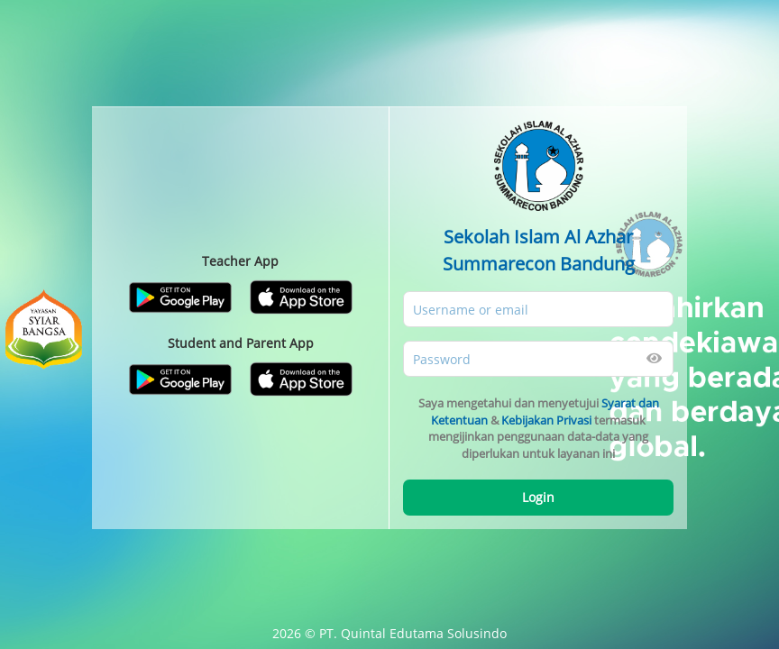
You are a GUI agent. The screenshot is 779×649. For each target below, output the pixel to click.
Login (538, 497)
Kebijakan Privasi (546, 420)
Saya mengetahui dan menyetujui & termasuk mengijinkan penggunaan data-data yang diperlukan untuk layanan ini (538, 428)
